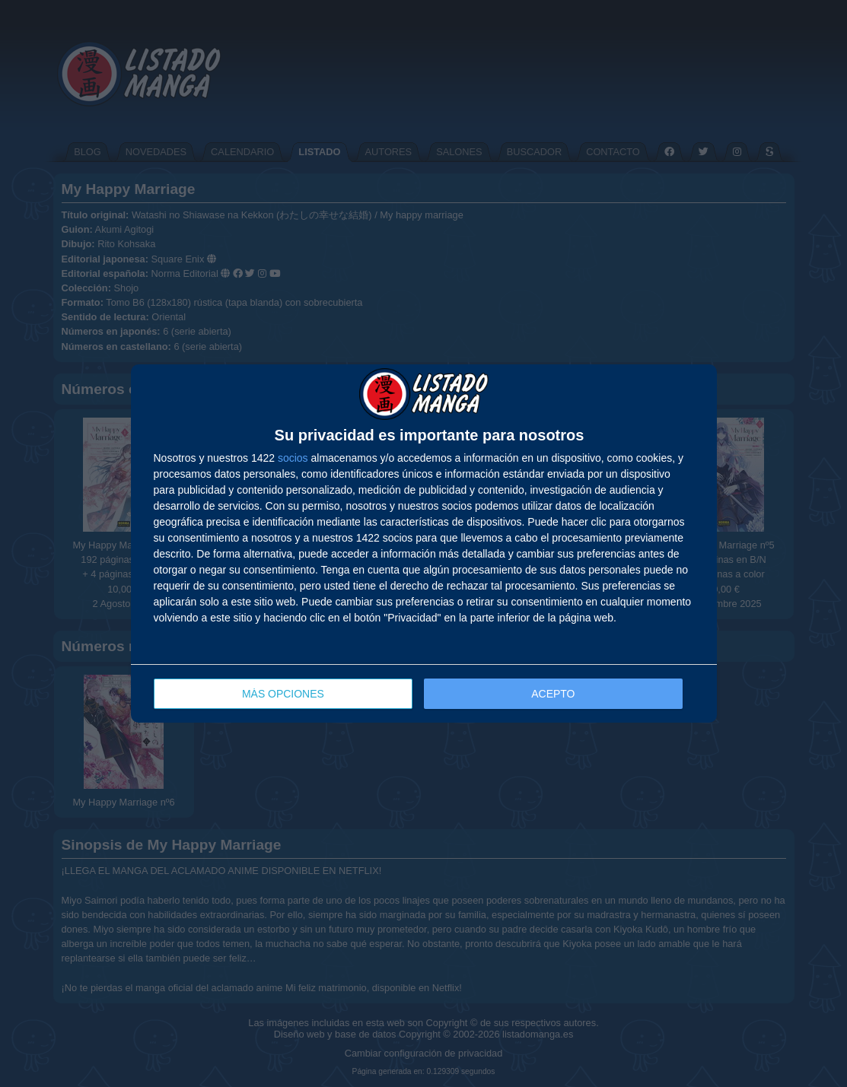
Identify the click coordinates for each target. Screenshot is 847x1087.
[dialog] (424, 543)
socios (293, 458)
